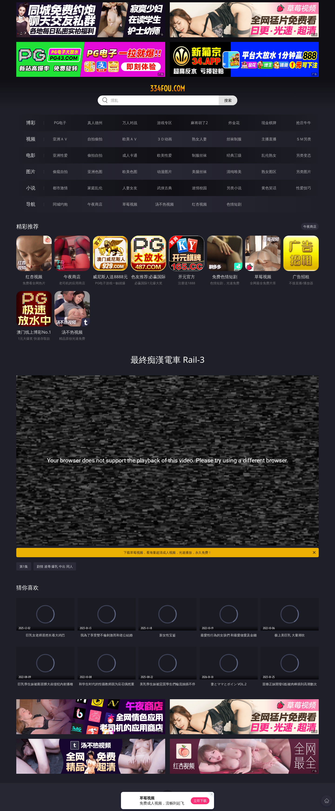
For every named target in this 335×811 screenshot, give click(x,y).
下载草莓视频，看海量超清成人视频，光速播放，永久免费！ (220, 552)
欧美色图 (129, 171)
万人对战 (129, 122)
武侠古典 (164, 187)
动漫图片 (164, 171)
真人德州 (94, 122)
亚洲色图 (94, 171)
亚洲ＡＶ (60, 139)
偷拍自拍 (94, 155)
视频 (30, 139)
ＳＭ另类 (303, 139)
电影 (30, 155)
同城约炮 (60, 204)
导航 (30, 204)
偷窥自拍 (60, 171)
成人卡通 (129, 155)
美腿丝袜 (199, 171)
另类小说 (234, 187)
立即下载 (200, 800)
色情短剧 (234, 204)
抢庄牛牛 (303, 122)
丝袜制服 (234, 139)
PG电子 (60, 122)
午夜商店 (94, 204)
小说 (30, 188)
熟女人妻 (199, 139)
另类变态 (303, 155)
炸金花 (234, 122)
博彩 (30, 122)
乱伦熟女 (268, 155)
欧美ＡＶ (129, 139)
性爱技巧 (303, 187)
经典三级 (234, 155)
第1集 (24, 566)
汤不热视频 (164, 204)
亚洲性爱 (60, 155)
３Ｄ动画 (164, 139)
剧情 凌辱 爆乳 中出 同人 (55, 566)
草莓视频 (129, 204)
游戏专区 (164, 122)
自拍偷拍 (94, 139)
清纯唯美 (234, 171)
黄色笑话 (268, 187)
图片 (30, 171)
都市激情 (60, 187)
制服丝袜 (199, 155)
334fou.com (167, 88)
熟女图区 (268, 171)
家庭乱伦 (94, 187)
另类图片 (303, 171)
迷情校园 (199, 187)
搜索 (228, 100)
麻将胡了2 (199, 122)
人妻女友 (129, 187)
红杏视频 (199, 204)
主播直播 (268, 139)
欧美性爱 (164, 155)
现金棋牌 (268, 122)
